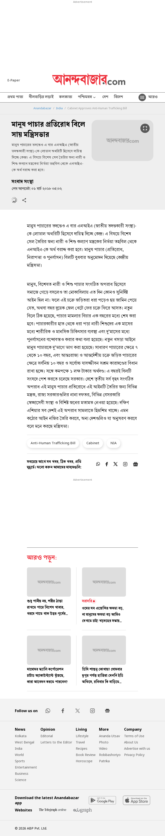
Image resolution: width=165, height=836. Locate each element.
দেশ (105, 97)
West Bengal (24, 742)
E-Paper (13, 80)
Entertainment (26, 767)
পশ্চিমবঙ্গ (87, 97)
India (59, 108)
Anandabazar (42, 108)
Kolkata (20, 736)
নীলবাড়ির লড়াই (41, 97)
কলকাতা (65, 97)
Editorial (46, 736)
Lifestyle (82, 736)
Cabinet (92, 443)
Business (21, 773)
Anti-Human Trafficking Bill (53, 443)
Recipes (81, 748)
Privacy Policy (134, 754)
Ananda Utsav (109, 736)
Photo (104, 742)
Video (103, 748)
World (19, 754)
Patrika (104, 761)
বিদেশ (118, 97)
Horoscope (84, 761)
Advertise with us (137, 748)
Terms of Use (134, 736)
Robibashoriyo (110, 754)
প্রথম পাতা (15, 97)
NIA (113, 443)
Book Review (86, 754)
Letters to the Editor (56, 742)
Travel (80, 742)
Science (20, 780)
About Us (131, 742)
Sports (20, 761)
